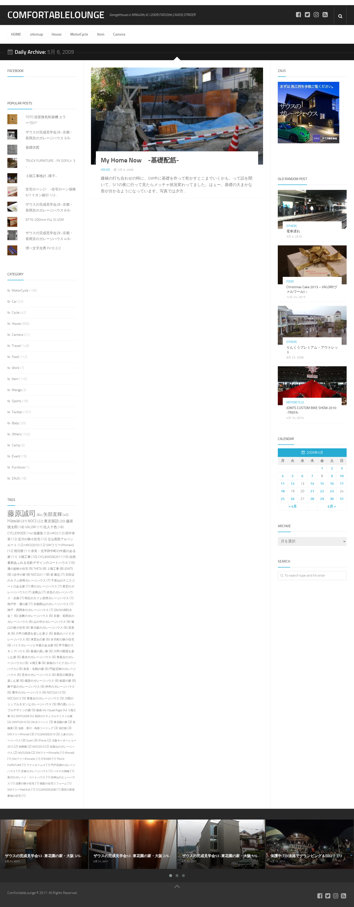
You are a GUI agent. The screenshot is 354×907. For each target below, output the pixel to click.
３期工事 (24, 557)
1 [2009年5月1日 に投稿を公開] (322, 468)
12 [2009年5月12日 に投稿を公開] (293, 483)
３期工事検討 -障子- (41, 176)
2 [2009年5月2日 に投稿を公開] (332, 468)
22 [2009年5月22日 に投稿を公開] (322, 491)
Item (99, 34)
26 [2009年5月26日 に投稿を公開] (293, 498)
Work (15, 368)
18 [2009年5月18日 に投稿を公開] (283, 491)
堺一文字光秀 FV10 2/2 (43, 248)
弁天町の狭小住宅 (62, 639)
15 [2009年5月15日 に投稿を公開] (322, 483)
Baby (15, 423)
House (56, 34)
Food (15, 357)
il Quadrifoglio (54, 710)
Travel (16, 346)
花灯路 (63, 728)
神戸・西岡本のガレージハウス (28, 610)
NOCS (32, 521)
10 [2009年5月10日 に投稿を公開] (342, 476)
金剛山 (36, 592)
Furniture (18, 467)
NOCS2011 (38, 574)
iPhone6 (69, 752)
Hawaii (13, 521)
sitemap (36, 34)
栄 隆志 (55, 574)
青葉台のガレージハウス (43, 698)
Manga (17, 390)
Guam (29, 740)
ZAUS (16, 478)
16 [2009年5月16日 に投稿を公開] (332, 483)
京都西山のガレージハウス (51, 604)
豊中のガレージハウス (27, 692)
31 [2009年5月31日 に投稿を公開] (342, 498)
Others (17, 434)
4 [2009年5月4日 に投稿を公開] (283, 476)
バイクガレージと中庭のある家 (32, 645)
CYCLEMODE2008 (46, 789)
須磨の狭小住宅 (24, 783)
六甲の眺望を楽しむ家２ (32, 633)
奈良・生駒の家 (33, 669)
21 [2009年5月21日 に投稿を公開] (312, 491)
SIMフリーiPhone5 (18, 734)
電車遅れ (293, 231)
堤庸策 (38, 533)
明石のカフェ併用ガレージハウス (47, 598)
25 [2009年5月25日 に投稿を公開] (283, 498)
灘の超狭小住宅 (17, 568)
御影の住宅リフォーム (53, 783)
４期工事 (35, 663)
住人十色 (50, 527)
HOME (16, 34)
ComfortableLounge (56, 15)
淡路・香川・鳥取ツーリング (35, 728)
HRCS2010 (31, 545)
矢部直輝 (52, 514)
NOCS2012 (14, 698)
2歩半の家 (19, 574)
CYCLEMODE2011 (50, 557)
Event (16, 456)
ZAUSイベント (39, 722)
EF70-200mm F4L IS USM (45, 220)
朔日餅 (19, 551)
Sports (16, 401)
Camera (117, 34)
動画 (39, 710)
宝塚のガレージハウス (34, 771)
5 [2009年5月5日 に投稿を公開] (293, 476)
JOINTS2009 (22, 716)
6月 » (332, 506)
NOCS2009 (24, 752)
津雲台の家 (37, 639)
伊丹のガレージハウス (60, 686)
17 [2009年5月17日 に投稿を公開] (342, 483)
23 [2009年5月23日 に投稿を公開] (332, 491)
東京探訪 (51, 521)
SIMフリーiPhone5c (23, 759)
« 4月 (293, 506)
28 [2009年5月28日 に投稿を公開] (312, 498)
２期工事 (53, 568)
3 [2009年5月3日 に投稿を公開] (342, 468)
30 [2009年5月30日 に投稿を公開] (332, 498)
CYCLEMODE (16, 533)
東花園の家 (60, 722)
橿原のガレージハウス (39, 680)
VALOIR (30, 527)
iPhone (42, 740)
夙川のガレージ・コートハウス (26, 777)
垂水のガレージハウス (36, 657)
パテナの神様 (61, 771)
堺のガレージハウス (43, 586)
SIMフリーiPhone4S (60, 545)
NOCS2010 (38, 746)
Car (14, 301)
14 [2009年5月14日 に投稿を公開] (312, 483)
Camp (16, 445)
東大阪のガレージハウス (46, 627)
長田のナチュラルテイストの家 (54, 716)
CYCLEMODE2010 (45, 734)
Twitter (17, 412)
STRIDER (46, 759)
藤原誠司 (21, 513)
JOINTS (68, 568)
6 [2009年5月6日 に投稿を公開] (302, 476)
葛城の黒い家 (39, 651)
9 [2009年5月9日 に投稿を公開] (332, 476)
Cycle (15, 313)
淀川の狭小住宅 (29, 539)
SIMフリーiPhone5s (47, 752)
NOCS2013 (54, 692)
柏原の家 (65, 680)
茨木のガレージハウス (36, 675)
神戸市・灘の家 (17, 604)
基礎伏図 (32, 147)
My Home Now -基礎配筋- (140, 160)
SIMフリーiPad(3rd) (18, 789)
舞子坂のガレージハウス (23, 686)
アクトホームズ (36, 765)
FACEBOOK (15, 71)
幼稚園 (23, 746)
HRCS (54, 533)
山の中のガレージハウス (49, 622)
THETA (37, 568)
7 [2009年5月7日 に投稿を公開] (312, 476)
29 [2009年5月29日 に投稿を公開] (322, 498)
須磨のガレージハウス (33, 616)
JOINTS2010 (19, 722)
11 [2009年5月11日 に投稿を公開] (283, 483)
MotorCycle (78, 34)
